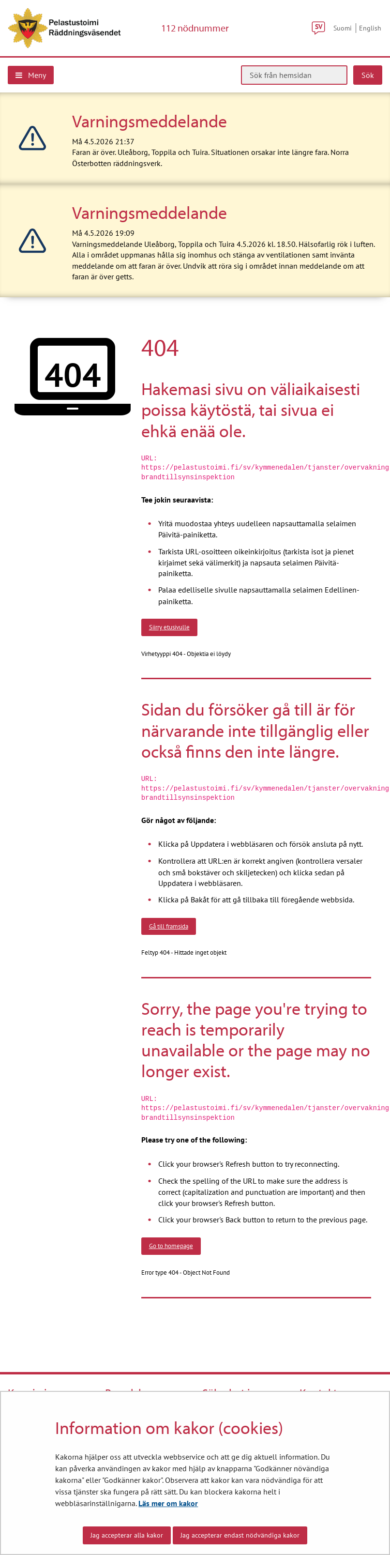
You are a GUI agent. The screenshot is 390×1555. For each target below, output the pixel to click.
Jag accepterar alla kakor (126, 1535)
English (370, 27)
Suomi (342, 27)
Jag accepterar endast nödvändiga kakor (240, 1535)
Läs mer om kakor (168, 1503)
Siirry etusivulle (169, 627)
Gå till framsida (168, 926)
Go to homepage (171, 1245)
